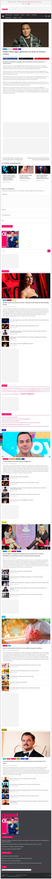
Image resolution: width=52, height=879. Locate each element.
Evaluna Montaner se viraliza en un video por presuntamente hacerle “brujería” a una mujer (23, 844)
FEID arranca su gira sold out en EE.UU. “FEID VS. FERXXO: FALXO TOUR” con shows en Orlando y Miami (29, 320)
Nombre (4, 209)
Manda (3, 844)
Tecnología (34, 14)
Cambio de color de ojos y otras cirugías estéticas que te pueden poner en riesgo (25, 665)
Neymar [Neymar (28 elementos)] (23, 391)
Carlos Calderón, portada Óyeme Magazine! (10, 417)
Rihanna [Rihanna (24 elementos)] (40, 391)
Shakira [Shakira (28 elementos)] (3, 394)
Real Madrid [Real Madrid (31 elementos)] (37, 391)
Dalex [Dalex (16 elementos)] (41, 388)
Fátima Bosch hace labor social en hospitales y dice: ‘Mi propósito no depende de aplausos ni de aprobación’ (28, 588)
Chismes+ (15, 17)
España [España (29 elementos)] (44, 388)
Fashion (28, 14)
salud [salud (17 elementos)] (43, 391)
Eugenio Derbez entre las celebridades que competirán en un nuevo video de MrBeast (26, 576)
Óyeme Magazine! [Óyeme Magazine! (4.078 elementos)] (27, 394)
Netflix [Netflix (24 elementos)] (20, 391)
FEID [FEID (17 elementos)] (49, 388)
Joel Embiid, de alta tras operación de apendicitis (10, 420)
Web (3, 220)
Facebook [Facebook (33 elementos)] (47, 388)
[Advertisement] (29, 8)
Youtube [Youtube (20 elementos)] (19, 394)
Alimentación (8, 17)
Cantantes (4, 551)
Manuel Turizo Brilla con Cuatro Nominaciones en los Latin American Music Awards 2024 (39, 158)
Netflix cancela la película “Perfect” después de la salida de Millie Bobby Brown (26, 304)
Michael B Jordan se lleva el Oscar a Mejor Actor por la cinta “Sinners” (23, 778)
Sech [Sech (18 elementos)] (44, 391)
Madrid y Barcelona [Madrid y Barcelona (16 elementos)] (5, 391)
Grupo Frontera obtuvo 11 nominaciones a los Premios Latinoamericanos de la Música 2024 (12, 158)
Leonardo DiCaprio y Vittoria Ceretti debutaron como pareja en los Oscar (24, 762)
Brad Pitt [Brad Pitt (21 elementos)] (21, 388)
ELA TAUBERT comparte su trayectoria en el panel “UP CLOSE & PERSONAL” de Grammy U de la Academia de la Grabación (23, 555)
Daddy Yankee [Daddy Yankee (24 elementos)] (38, 388)
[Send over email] (1, 444)
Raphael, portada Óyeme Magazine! (17, 846)
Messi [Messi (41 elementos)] (14, 391)
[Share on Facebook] (10, 59)
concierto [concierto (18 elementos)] (24, 388)
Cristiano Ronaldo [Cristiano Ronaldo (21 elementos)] (33, 388)
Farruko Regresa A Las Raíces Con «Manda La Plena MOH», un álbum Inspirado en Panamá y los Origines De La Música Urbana (28, 332)
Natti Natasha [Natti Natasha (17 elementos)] (17, 391)
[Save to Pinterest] (41, 59)
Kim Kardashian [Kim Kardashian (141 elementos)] (32, 390)
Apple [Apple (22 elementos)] (6, 388)
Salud (9, 645)
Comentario (5, 194)
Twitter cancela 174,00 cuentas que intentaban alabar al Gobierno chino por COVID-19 (9, 178)
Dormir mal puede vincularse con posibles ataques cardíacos (22, 648)
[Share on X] (26, 59)
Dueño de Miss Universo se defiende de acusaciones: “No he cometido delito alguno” (26, 594)
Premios (18, 758)
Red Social (19, 551)
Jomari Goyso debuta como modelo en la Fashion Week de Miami (42, 177)
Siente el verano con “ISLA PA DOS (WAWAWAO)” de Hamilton (21, 343)
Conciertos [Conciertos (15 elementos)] (27, 388)
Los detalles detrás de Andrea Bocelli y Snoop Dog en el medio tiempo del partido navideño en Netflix (29, 582)
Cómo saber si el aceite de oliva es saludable (18, 682)
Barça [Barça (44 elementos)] (19, 388)
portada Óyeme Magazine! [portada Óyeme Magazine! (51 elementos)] (30, 391)
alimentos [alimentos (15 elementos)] (3, 388)
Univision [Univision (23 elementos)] (12, 394)
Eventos (22, 14)
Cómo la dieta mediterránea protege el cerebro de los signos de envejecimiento (25, 687)
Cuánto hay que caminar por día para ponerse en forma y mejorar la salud (24, 670)
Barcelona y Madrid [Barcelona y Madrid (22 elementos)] (14, 388)
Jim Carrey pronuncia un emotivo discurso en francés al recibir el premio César (25, 784)
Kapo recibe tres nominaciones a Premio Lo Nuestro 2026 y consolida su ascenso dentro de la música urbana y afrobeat (29, 802)
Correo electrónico (6, 215)
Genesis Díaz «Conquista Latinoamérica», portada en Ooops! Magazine (15, 840)
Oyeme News (16, 14)
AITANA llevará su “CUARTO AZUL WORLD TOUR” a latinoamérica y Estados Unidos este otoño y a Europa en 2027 (28, 338)
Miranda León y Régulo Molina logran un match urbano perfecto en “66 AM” (24, 325)
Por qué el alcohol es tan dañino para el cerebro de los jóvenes (22, 676)
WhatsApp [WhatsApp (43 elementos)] (16, 394)
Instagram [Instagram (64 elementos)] (4, 390)
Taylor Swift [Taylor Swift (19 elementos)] (6, 394)
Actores (4, 300)
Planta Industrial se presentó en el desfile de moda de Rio (21, 571)
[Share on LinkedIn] (1, 442)
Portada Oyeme (8, 14)
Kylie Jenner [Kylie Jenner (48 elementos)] (38, 389)
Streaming (14, 300)
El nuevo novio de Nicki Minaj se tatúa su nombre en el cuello (26, 177)
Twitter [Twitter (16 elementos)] (9, 394)
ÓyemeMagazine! (15, 56)
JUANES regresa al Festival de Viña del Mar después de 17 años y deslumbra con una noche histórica (29, 790)
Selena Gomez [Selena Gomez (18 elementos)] (48, 391)
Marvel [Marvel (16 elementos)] (12, 391)
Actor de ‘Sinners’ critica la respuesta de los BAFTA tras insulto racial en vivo (24, 795)
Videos (20, 17)
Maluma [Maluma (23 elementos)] (9, 391)
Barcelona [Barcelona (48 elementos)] (9, 388)
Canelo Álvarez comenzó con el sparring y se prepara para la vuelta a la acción (25, 494)
